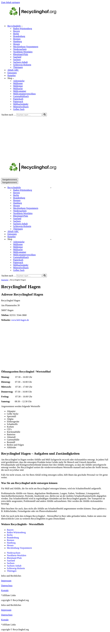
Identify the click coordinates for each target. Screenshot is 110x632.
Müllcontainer (19, 91)
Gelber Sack (18, 109)
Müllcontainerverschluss (24, 93)
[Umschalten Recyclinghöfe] (50, 187)
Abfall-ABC (13, 70)
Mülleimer (18, 86)
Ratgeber (11, 75)
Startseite (4, 280)
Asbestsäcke (18, 81)
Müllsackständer (20, 104)
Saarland (17, 57)
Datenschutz (6, 585)
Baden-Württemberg (22, 28)
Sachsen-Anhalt (20, 62)
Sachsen (17, 59)
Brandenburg (19, 36)
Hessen (16, 44)
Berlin (16, 33)
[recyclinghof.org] (37, 21)
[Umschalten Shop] (50, 239)
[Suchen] (29, 114)
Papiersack (18, 101)
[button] (21, 26)
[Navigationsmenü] (9, 179)
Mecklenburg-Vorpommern (25, 46)
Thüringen (18, 67)
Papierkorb (18, 99)
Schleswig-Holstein (22, 64)
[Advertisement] (55, 138)
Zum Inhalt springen (10, 2)
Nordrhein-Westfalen (23, 52)
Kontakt (5, 590)
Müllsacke (18, 88)
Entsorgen (12, 73)
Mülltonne (18, 83)
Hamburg (17, 41)
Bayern (16, 31)
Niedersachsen (19, 49)
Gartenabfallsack (21, 96)
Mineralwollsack (21, 106)
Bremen (16, 39)
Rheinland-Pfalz (20, 54)
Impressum (6, 580)
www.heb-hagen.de (20, 320)
